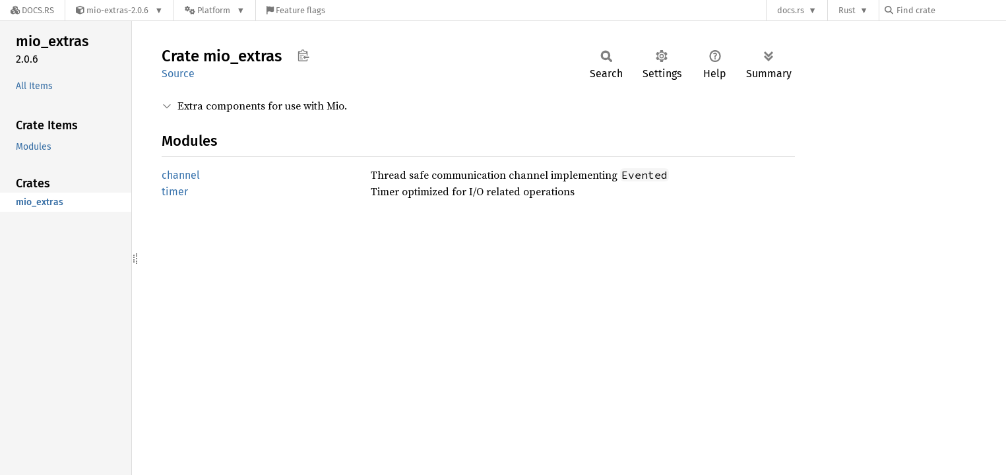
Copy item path (303, 55)
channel (181, 175)
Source (178, 73)
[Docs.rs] (32, 10)
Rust (847, 10)
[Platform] (214, 10)
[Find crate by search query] (950, 10)
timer (175, 191)
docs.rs (790, 10)
